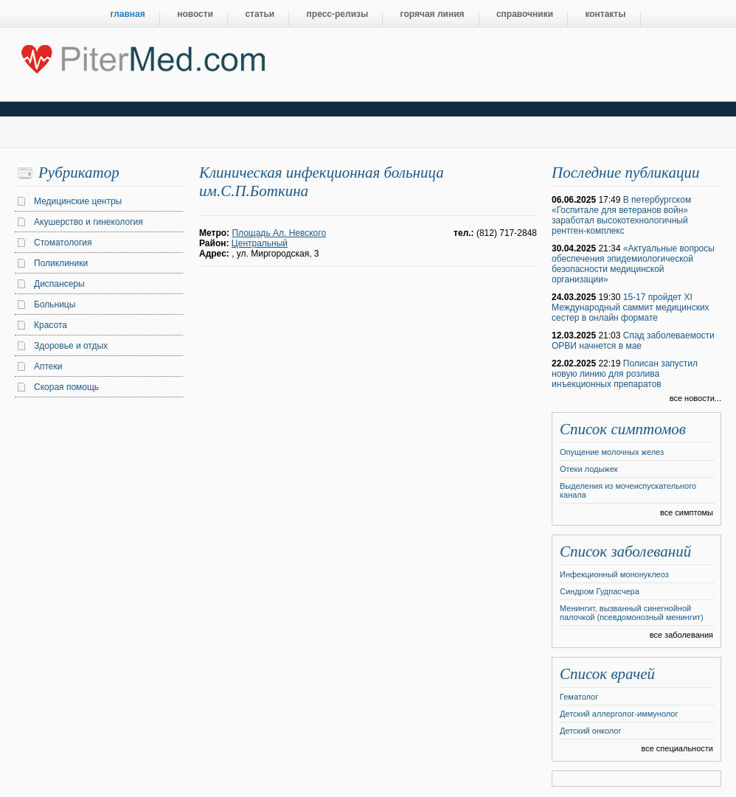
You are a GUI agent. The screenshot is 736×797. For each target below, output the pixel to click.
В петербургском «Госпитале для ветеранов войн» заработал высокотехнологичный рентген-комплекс (621, 215)
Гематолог (579, 696)
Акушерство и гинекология (88, 222)
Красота (50, 325)
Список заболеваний (625, 551)
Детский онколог (590, 730)
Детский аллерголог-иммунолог (619, 713)
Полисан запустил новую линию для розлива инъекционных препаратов (625, 373)
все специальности (677, 748)
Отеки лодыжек (589, 468)
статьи (259, 14)
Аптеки (48, 366)
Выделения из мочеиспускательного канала (628, 490)
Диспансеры (59, 284)
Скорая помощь (66, 387)
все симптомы (686, 512)
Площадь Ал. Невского (279, 233)
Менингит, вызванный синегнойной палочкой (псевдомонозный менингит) (632, 613)
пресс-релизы (338, 14)
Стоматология (63, 242)
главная (128, 14)
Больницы (54, 304)
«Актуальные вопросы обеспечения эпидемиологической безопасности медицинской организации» (633, 264)
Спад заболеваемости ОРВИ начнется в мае (633, 340)
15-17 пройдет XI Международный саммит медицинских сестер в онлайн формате (630, 307)
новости (195, 14)
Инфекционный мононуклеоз (614, 574)
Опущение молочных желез (612, 452)
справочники (524, 14)
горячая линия (432, 14)
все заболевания (681, 634)
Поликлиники (61, 263)
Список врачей (607, 674)
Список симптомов (623, 429)
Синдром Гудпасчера (599, 591)
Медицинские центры (78, 201)
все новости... (695, 398)
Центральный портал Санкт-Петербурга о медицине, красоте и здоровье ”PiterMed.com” (142, 56)
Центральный (260, 243)
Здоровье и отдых (71, 346)
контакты (605, 14)
